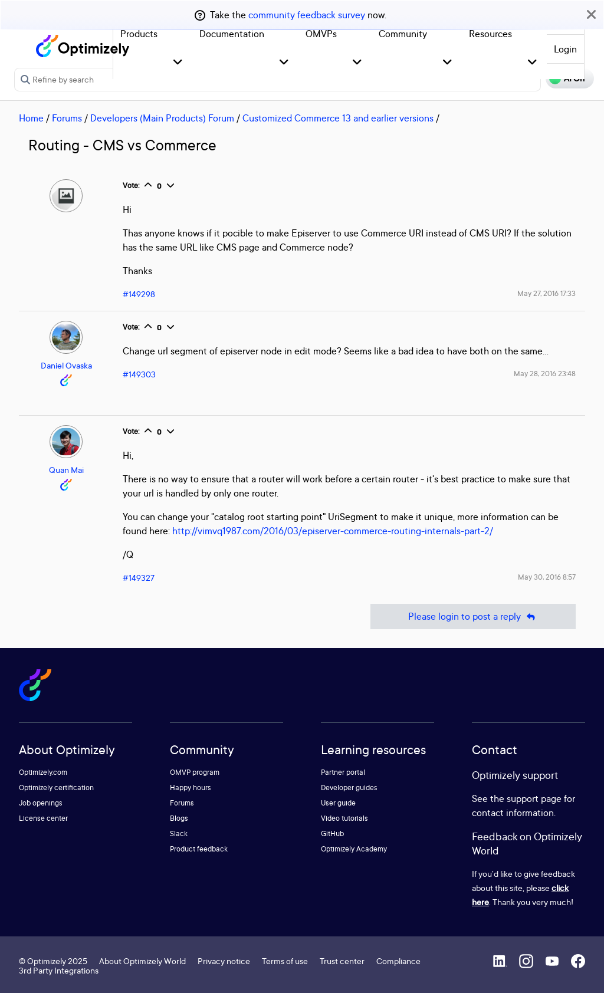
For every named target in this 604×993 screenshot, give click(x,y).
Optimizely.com (43, 772)
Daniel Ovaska (66, 365)
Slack (179, 833)
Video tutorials (344, 818)
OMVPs (321, 33)
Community (403, 33)
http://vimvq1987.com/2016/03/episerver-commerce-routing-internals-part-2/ (332, 530)
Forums (67, 117)
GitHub (332, 833)
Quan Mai (66, 469)
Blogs (179, 818)
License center (43, 818)
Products (138, 33)
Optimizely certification (56, 787)
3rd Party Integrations (59, 970)
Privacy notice (224, 960)
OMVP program (194, 772)
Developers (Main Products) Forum (162, 117)
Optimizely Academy (354, 849)
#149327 (139, 577)
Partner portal (343, 772)
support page (534, 798)
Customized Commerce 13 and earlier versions (338, 117)
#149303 (139, 374)
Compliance (398, 960)
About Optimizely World (142, 960)
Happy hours (190, 787)
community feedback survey (306, 14)
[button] (177, 63)
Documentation (231, 33)
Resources (490, 33)
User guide (338, 803)
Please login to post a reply (473, 616)
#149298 (139, 294)
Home (31, 117)
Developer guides (349, 787)
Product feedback (199, 849)
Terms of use (285, 960)
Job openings (41, 803)
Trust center (342, 960)
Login (565, 48)
